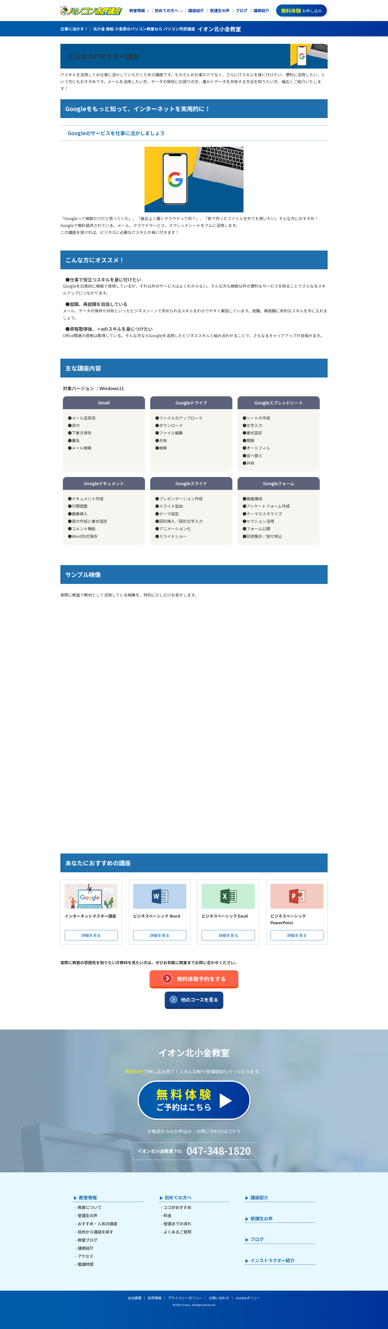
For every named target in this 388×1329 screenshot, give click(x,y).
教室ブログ (87, 1240)
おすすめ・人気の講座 (97, 1224)
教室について (89, 1207)
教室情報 (137, 10)
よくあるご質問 (177, 1232)
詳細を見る (91, 935)
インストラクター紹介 (272, 1260)
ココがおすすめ (177, 1207)
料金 (167, 1215)
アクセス (85, 1256)
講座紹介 (196, 10)
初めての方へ (166, 10)
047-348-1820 (218, 1150)
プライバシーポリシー (185, 1297)
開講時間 (86, 1264)
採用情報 (155, 1297)
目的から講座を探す (95, 1232)
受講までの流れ (177, 1224)
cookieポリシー (248, 1297)
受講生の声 (220, 10)
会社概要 (135, 1297)
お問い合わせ (219, 1297)
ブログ (241, 10)
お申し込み (301, 10)
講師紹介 (261, 10)
